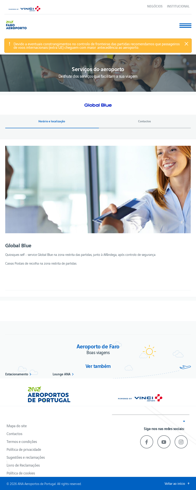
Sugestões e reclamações (26, 457)
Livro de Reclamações (23, 465)
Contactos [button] (144, 121)
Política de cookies (21, 473)
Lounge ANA (61, 374)
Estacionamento (16, 374)
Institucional (178, 6)
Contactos (14, 433)
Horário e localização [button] (51, 121)
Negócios (155, 6)
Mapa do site (17, 425)
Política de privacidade (24, 449)
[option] (98, 189)
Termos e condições (22, 441)
